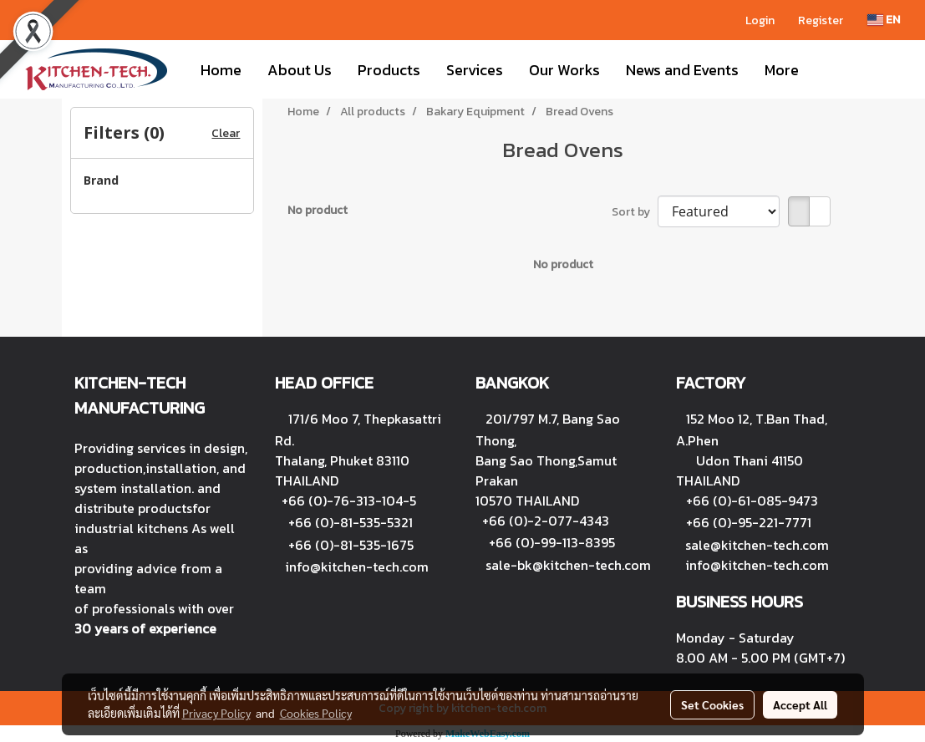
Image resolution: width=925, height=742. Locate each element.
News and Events (682, 69)
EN (883, 19)
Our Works (564, 69)
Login (760, 20)
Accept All (800, 704)
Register (820, 20)
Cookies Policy (316, 712)
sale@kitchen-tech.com (757, 545)
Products (389, 69)
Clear (225, 133)
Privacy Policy (216, 712)
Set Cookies (712, 704)
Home (221, 69)
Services (474, 69)
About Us (299, 69)
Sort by (635, 212)
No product (317, 210)
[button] (826, 69)
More (782, 69)
